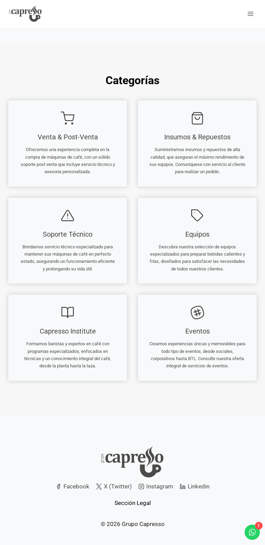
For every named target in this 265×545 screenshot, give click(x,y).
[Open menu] (250, 13)
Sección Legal (133, 502)
